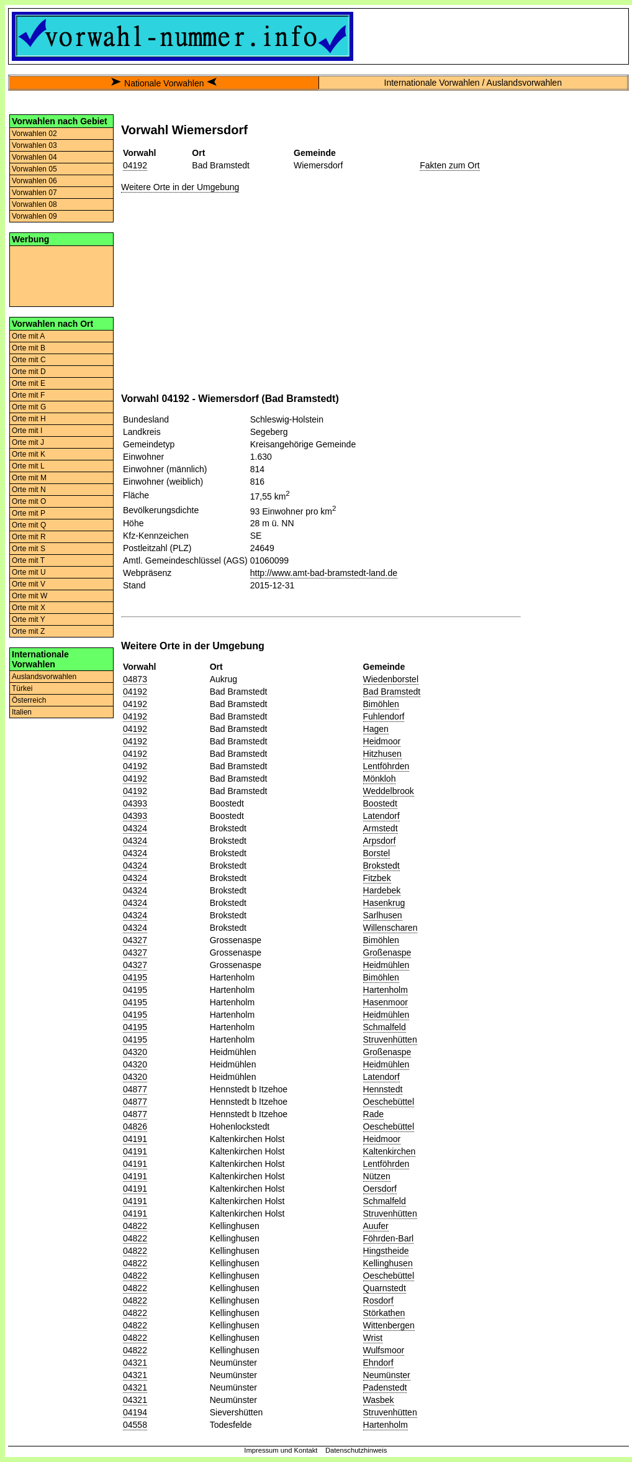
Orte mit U (29, 572)
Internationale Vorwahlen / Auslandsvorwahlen (473, 83)
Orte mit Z (28, 631)
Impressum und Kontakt (280, 1450)
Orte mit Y (28, 619)
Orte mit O (29, 501)
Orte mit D (29, 371)
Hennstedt (383, 1089)
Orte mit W (29, 596)
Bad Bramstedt (392, 692)
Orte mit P (28, 513)
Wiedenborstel (391, 679)
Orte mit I (27, 430)
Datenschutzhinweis (356, 1450)
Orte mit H (29, 418)
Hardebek (382, 890)
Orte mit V (28, 584)
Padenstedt (385, 1387)
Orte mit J (28, 442)
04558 (135, 1425)
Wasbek (378, 1400)
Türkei (22, 688)
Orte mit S (28, 548)
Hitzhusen (382, 754)
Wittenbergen (389, 1325)
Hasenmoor (385, 1002)
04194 (135, 1412)
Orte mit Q (29, 525)
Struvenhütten (390, 1039)
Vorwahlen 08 (34, 204)
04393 (135, 803)
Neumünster (386, 1375)
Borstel (376, 853)
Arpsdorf (379, 841)
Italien (22, 712)
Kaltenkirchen (389, 1151)
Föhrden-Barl (388, 1238)
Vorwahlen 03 (34, 145)
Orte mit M (29, 477)
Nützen (376, 1176)
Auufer (376, 1226)
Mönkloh (379, 779)
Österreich (29, 700)
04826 (135, 1126)
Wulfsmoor (384, 1350)
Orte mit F (28, 395)
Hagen (376, 729)
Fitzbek (377, 878)
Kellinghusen (388, 1263)
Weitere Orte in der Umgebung (180, 187)
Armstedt (380, 828)
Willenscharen (390, 928)
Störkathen (384, 1313)
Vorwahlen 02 (34, 133)
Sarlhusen (382, 915)
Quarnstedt (384, 1288)
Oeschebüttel (389, 1102)
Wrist (373, 1338)
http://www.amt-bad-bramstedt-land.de (323, 573)
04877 (135, 1089)
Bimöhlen (381, 704)
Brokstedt (381, 865)
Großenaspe (387, 952)
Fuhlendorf (384, 716)
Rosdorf (378, 1300)
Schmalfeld (384, 1027)
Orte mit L (28, 466)
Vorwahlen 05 (34, 169)
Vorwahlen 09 (34, 216)
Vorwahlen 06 (34, 180)
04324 (135, 828)
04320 (135, 1052)
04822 (135, 1226)
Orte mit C (29, 359)
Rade (373, 1114)
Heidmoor (382, 741)
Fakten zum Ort (449, 165)
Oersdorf (380, 1189)
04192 (135, 165)
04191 (135, 1139)
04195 (135, 977)
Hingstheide (386, 1251)
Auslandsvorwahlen (44, 676)
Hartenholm (385, 990)
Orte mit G (29, 407)
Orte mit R (29, 536)
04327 (135, 940)
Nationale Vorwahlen (164, 83)
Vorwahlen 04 (34, 157)
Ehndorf (378, 1363)
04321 (135, 1363)
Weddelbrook (388, 791)
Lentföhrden (386, 766)
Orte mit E (28, 383)
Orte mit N (29, 489)
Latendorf (381, 816)
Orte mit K (28, 454)
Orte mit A (28, 336)
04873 (135, 679)
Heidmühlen (386, 965)
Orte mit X (28, 607)
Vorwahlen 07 (34, 192)
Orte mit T (28, 560)
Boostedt (380, 803)
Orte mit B (28, 348)
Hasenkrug (384, 903)
